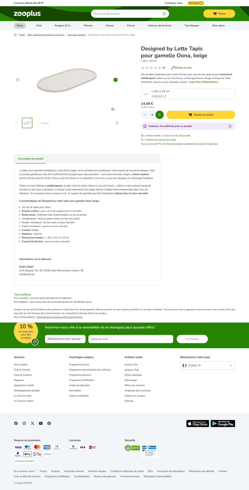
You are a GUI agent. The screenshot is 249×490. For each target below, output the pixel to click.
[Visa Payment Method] (18, 447)
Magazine (19, 380)
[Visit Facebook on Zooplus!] (16, 423)
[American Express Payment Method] (47, 447)
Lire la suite (184, 135)
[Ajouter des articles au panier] (159, 115)
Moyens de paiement (105, 476)
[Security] (132, 448)
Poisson (88, 25)
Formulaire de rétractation (171, 471)
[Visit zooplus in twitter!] (32, 423)
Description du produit (30, 158)
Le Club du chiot (22, 395)
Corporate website (74, 471)
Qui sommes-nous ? (25, 471)
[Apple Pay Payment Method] (28, 454)
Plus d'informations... (207, 82)
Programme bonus (79, 364)
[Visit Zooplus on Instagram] (24, 423)
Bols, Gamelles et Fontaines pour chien (46, 34)
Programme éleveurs (80, 375)
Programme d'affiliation (81, 380)
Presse (43, 471)
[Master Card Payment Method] (37, 447)
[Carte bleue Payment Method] (28, 447)
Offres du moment (134, 385)
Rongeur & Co (63, 25)
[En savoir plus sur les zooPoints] (230, 126)
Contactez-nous (174, 3)
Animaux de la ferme (159, 25)
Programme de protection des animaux (90, 369)
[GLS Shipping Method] (83, 447)
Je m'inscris (192, 339)
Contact (223, 471)
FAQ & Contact (22, 369)
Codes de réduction (79, 385)
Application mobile (24, 385)
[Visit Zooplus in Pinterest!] (49, 423)
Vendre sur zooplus (134, 395)
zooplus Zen (131, 364)
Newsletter (75, 390)
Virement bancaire (130, 476)
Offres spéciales (133, 375)
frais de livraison (175, 143)
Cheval (131, 25)
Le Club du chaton (24, 401)
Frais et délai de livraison (27, 476)
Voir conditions (23, 294)
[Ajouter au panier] (200, 115)
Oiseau (110, 25)
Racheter (196, 3)
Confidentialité (82, 476)
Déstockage (130, 380)
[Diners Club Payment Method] (57, 447)
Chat (39, 25)
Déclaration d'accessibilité (157, 476)
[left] (18, 80)
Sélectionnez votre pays (195, 357)
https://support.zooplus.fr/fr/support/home (59, 317)
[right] (115, 80)
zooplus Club (131, 369)
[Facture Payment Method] (48, 454)
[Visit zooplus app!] (197, 426)
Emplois (55, 471)
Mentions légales (97, 471)
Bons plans (218, 25)
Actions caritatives (79, 395)
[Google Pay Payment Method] (37, 454)
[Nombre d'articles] (152, 115)
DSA (150, 471)
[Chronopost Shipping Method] (73, 447)
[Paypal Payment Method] (18, 454)
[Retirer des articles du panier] (145, 115)
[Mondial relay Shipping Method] (93, 447)
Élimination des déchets (201, 471)
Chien (20, 25)
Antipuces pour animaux (137, 390)
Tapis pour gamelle (76, 34)
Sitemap (128, 401)
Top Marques (192, 25)
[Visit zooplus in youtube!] (41, 423)
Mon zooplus (21, 364)
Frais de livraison (23, 375)
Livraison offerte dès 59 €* (29, 3)
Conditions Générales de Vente (127, 471)
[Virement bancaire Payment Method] (24, 461)
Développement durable (27, 390)
